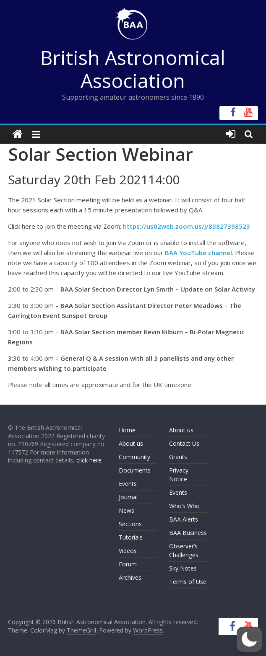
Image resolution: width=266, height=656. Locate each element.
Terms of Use (187, 582)
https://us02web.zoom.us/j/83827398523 (186, 226)
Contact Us (184, 443)
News (126, 510)
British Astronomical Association (132, 68)
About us (131, 443)
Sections (130, 524)
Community (134, 457)
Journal (128, 497)
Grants (178, 457)
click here (89, 460)
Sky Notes (183, 568)
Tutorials (131, 537)
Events (128, 484)
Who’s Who (184, 506)
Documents (135, 470)
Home (127, 430)
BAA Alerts (183, 519)
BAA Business (188, 533)
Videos (128, 551)
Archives (130, 577)
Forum (128, 564)
